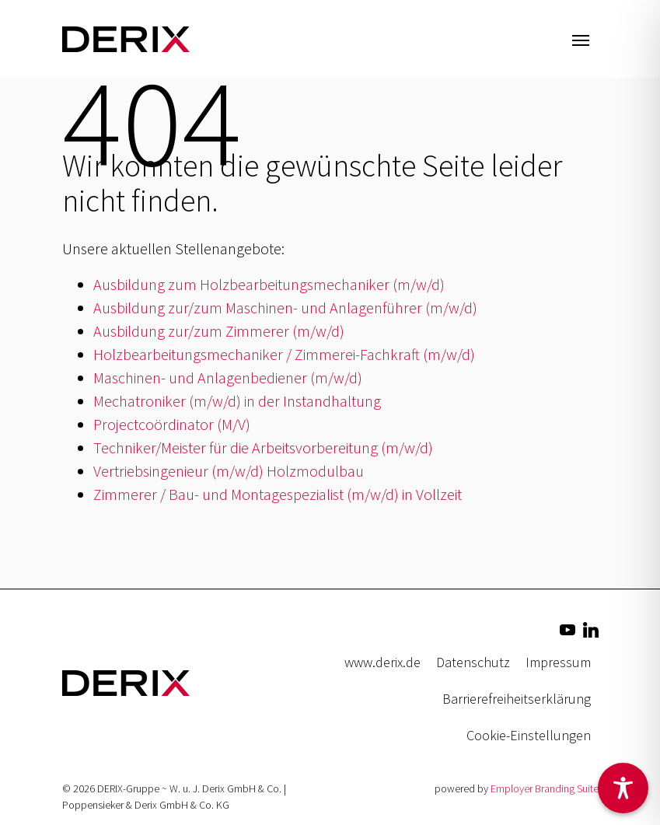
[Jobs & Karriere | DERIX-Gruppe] (126, 39)
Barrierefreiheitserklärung (516, 699)
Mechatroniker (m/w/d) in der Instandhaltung (237, 401)
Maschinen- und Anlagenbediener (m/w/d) (227, 377)
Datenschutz (473, 662)
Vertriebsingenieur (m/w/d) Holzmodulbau (228, 471)
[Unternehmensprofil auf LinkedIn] (591, 628)
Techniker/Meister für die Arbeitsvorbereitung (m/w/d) (263, 447)
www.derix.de (382, 662)
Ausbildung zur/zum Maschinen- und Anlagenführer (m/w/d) (285, 307)
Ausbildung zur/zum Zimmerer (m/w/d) (218, 331)
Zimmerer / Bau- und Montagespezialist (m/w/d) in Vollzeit (277, 494)
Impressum (558, 662)
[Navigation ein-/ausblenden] (581, 39)
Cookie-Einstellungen (528, 735)
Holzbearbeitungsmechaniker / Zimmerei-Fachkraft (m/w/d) (284, 354)
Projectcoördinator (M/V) (171, 424)
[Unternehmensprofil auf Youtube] (567, 628)
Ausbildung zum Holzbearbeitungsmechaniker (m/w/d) (269, 284)
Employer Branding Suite (545, 788)
